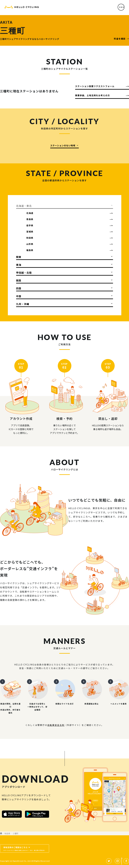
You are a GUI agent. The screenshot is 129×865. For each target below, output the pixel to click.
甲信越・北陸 (24, 272)
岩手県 (29, 225)
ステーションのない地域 (62, 145)
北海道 (29, 213)
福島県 (29, 250)
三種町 (15, 833)
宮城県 (29, 231)
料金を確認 (120, 38)
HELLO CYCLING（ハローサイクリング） (22, 8)
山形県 (29, 243)
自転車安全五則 (56, 725)
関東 (18, 257)
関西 (18, 280)
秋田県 (29, 237)
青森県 (29, 219)
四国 (18, 288)
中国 (18, 296)
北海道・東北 (24, 206)
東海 (18, 265)
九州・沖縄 (22, 304)
